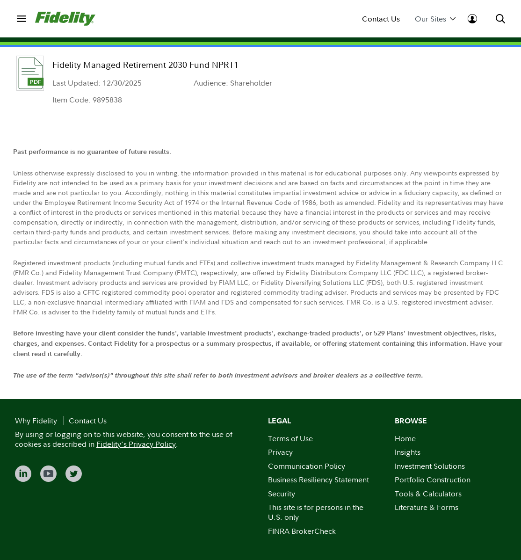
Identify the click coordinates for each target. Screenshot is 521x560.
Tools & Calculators (428, 493)
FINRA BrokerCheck (302, 531)
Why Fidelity (36, 420)
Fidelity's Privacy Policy (136, 444)
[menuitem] (21, 18)
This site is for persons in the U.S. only (315, 512)
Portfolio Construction (432, 479)
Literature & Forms (426, 507)
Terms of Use (290, 438)
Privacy (280, 452)
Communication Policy (306, 466)
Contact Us (381, 19)
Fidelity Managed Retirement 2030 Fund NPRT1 (145, 64)
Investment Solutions (430, 466)
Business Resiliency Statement (318, 479)
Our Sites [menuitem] (435, 19)
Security (281, 493)
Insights (407, 452)
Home (405, 438)
